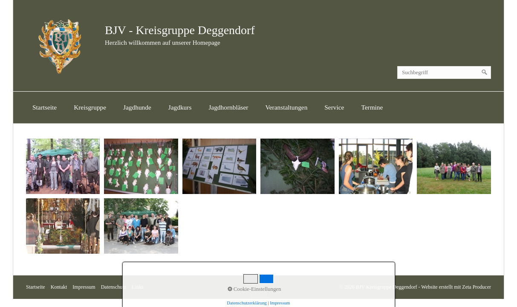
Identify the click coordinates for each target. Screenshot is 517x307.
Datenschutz (113, 287)
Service (334, 107)
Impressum (83, 287)
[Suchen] (485, 72)
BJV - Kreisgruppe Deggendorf (180, 30)
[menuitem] (44, 107)
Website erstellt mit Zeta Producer (456, 287)
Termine (372, 107)
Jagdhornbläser (228, 107)
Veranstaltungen (286, 107)
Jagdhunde (137, 107)
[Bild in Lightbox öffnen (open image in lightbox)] (63, 166)
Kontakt (59, 287)
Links (137, 287)
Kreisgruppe (90, 107)
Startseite (44, 107)
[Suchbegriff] (444, 72)
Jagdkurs (180, 107)
